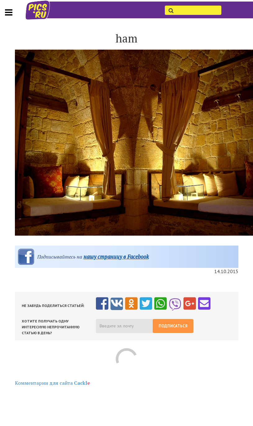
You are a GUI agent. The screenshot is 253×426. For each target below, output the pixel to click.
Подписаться (173, 326)
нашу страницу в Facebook (116, 256)
